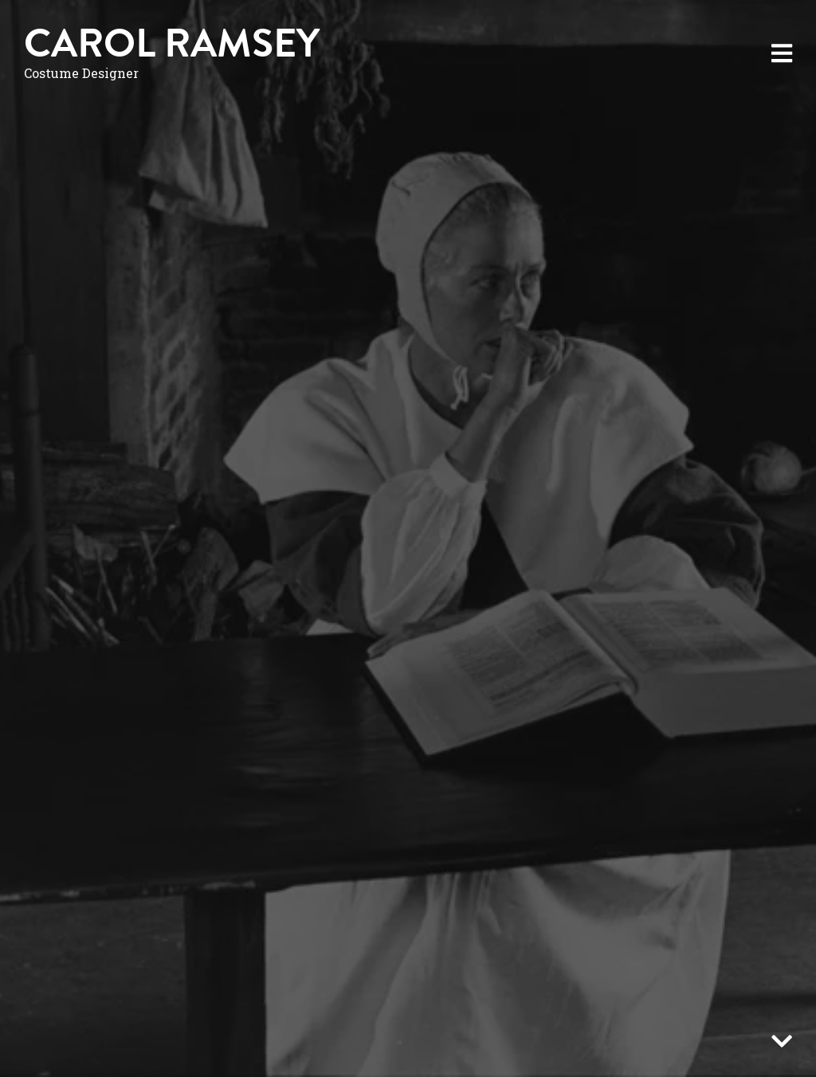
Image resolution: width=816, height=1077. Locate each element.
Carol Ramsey (172, 43)
